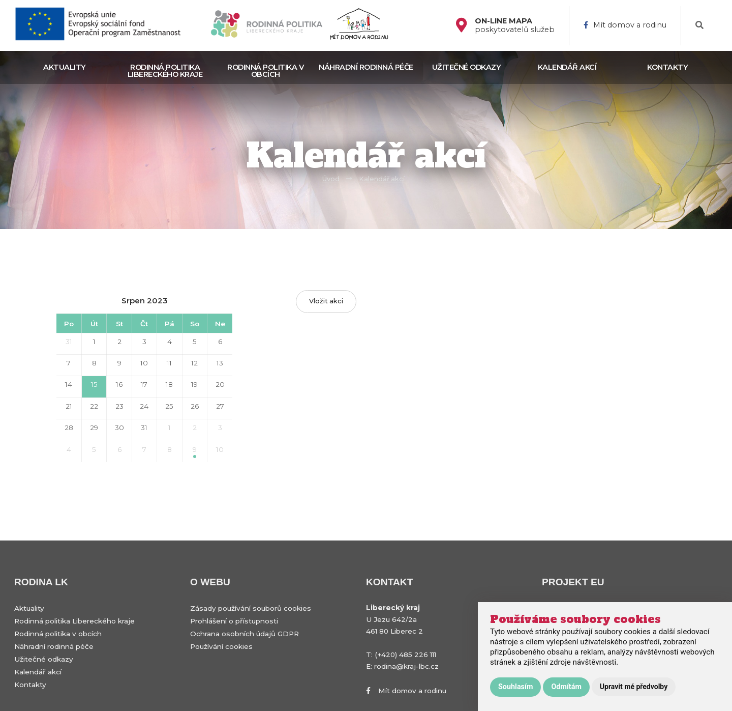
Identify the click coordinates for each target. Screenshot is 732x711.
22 (94, 406)
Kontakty (667, 67)
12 (194, 363)
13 (220, 363)
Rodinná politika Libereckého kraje (165, 71)
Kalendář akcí (567, 67)
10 (144, 363)
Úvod (331, 179)
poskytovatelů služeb (515, 25)
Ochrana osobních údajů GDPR (244, 634)
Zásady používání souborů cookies (250, 608)
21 (69, 406)
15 (94, 384)
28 (69, 427)
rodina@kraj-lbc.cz (406, 666)
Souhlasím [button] (515, 686)
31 (69, 341)
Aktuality (64, 67)
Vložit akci (326, 301)
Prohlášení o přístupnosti (234, 621)
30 (119, 427)
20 (220, 384)
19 (194, 384)
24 (144, 406)
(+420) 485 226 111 (405, 654)
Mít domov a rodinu (625, 25)
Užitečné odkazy (466, 67)
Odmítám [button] (566, 686)
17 (144, 384)
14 (68, 384)
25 (169, 406)
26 (195, 406)
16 (119, 384)
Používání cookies (221, 646)
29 (94, 427)
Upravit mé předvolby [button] (633, 686)
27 (220, 406)
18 (169, 384)
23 (119, 406)
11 (169, 363)
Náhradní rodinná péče (366, 67)
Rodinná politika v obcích (265, 71)
